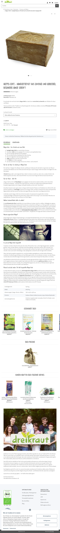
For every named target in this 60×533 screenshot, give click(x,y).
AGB (41, 497)
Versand (16, 125)
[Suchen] (28, 5)
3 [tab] (31, 75)
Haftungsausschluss (45, 505)
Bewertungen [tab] (16, 142)
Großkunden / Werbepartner (29, 493)
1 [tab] (28, 75)
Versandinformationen (27, 498)
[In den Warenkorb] (5, 19)
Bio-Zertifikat (25, 501)
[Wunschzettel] (50, 3)
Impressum (6, 528)
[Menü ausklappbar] (2, 1)
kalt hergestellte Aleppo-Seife (29, 210)
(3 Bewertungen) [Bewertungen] (11, 92)
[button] (47, 3)
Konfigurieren (46, 519)
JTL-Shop (52, 531)
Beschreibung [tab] (7, 142)
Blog (23, 504)
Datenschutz (14, 528)
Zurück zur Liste (8, 9)
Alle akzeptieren (46, 515)
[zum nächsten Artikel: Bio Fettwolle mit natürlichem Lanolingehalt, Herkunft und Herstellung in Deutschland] (54, 13)
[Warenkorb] (55, 3)
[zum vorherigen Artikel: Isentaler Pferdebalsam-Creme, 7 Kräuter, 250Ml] (51, 13)
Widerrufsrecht (44, 502)
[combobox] (30, 115)
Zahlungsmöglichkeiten (28, 495)
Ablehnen (46, 524)
